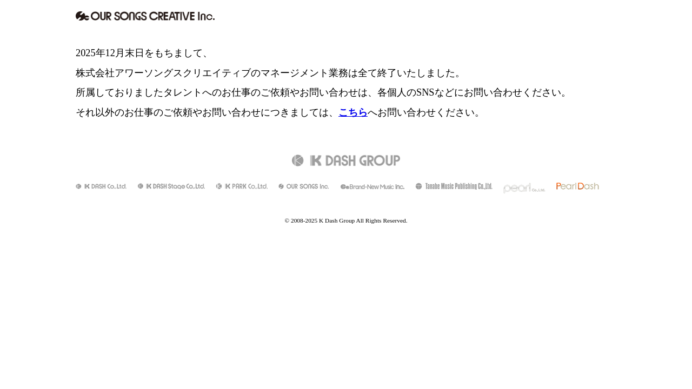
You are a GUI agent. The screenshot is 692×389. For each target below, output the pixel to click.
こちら (353, 112)
